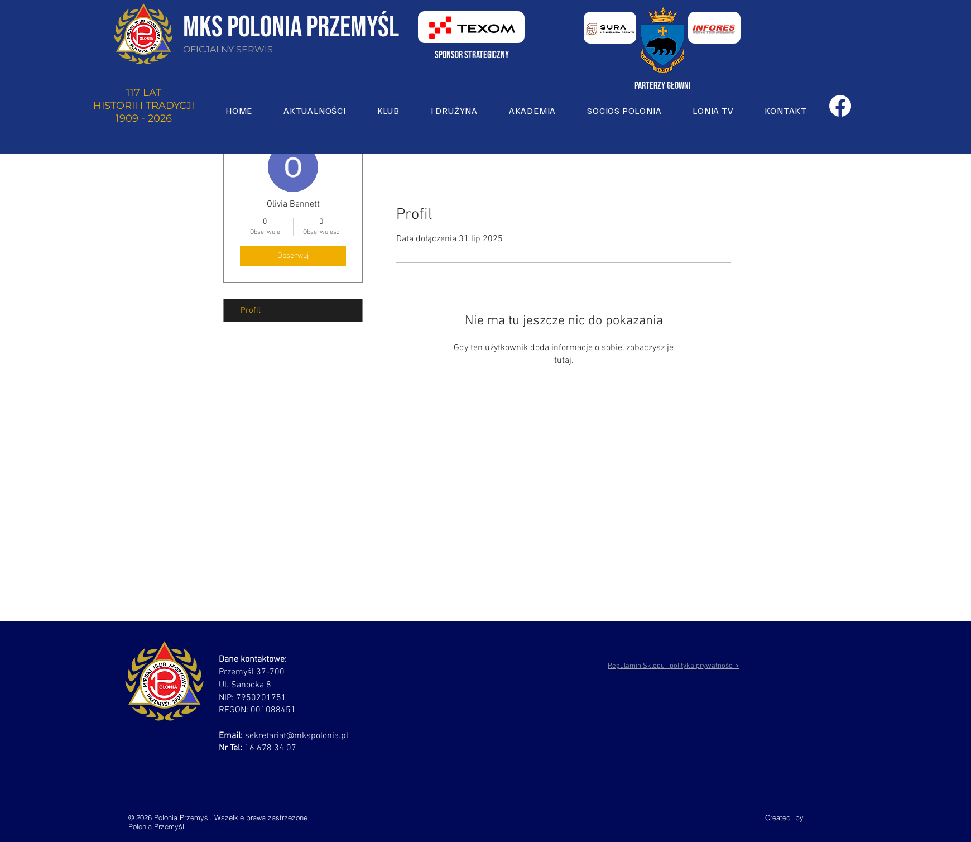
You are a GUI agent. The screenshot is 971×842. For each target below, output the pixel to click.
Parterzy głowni (662, 86)
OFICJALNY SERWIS (228, 49)
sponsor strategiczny (472, 55)
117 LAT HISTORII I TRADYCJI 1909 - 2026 (143, 106)
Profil (251, 310)
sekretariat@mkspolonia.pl (296, 735)
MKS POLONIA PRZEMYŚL (291, 27)
